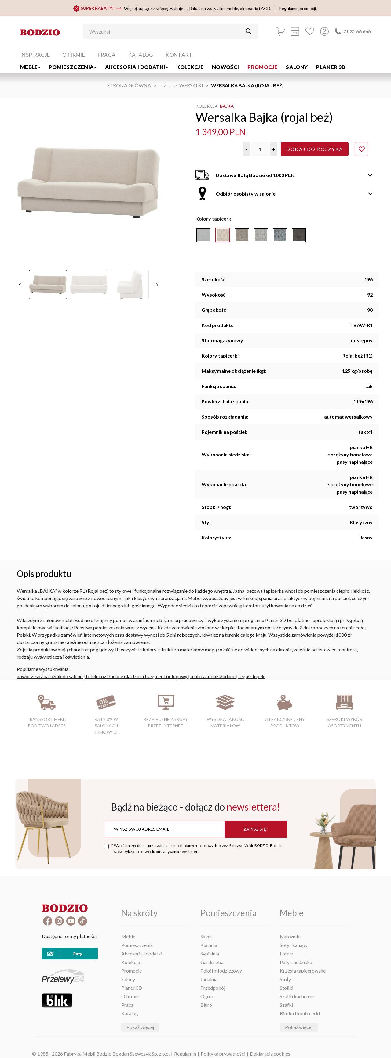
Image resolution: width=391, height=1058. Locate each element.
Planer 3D (330, 67)
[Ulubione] (309, 31)
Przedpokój (212, 988)
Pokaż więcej (140, 1027)
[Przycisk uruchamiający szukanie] (249, 31)
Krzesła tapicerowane (303, 970)
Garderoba (212, 962)
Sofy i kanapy (294, 945)
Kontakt (179, 55)
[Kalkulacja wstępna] (295, 31)
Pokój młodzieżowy (221, 970)
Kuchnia (208, 945)
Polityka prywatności (223, 1053)
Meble (30, 67)
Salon (206, 936)
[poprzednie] (20, 195)
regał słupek (252, 676)
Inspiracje (35, 55)
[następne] (157, 195)
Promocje (262, 67)
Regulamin (185, 1053)
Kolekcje (189, 67)
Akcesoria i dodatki (136, 67)
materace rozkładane (213, 676)
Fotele (286, 953)
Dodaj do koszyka (314, 149)
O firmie (73, 55)
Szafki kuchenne (297, 996)
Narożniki (290, 936)
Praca (106, 55)
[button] (246, 149)
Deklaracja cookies (270, 1053)
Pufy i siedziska (296, 962)
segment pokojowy (167, 676)
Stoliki (286, 988)
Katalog (140, 55)
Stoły (285, 979)
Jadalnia (208, 979)
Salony (297, 67)
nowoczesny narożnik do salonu (49, 676)
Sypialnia (209, 953)
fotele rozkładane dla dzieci (115, 676)
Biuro (206, 1005)
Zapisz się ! (256, 829)
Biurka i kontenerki (300, 1013)
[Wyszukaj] (166, 31)
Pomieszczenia (73, 67)
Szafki (286, 1005)
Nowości (225, 67)
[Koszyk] (280, 31)
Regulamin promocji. (298, 8)
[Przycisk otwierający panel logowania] (324, 31)
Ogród (207, 996)
